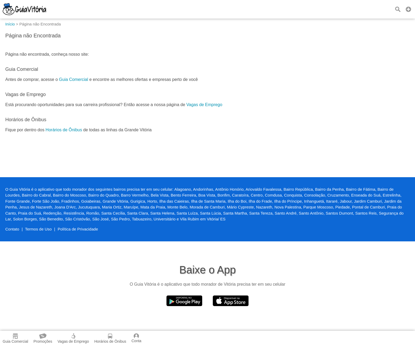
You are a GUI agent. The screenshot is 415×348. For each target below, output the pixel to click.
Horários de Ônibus (64, 130)
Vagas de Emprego (204, 104)
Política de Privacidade (78, 229)
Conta (136, 338)
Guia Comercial (73, 79)
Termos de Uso (38, 229)
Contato (12, 229)
